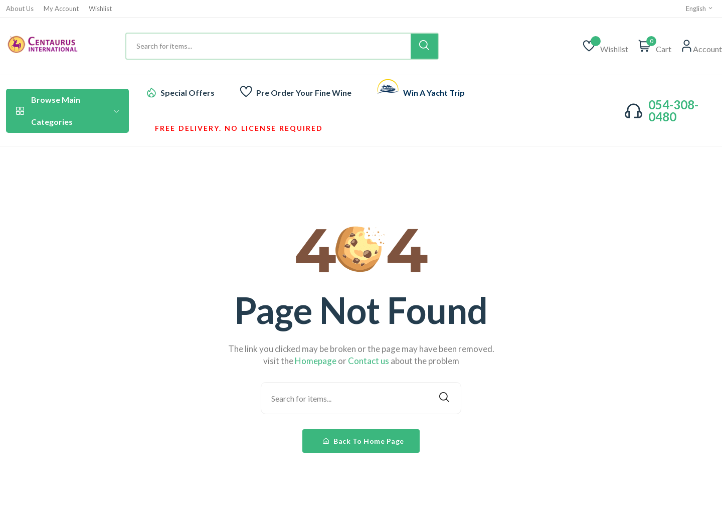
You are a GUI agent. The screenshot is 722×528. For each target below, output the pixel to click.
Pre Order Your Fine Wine (303, 92)
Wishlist (100, 9)
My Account (61, 9)
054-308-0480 (673, 110)
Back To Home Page (363, 441)
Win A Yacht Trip (434, 92)
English (699, 8)
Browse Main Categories (67, 110)
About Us (20, 9)
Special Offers (187, 92)
